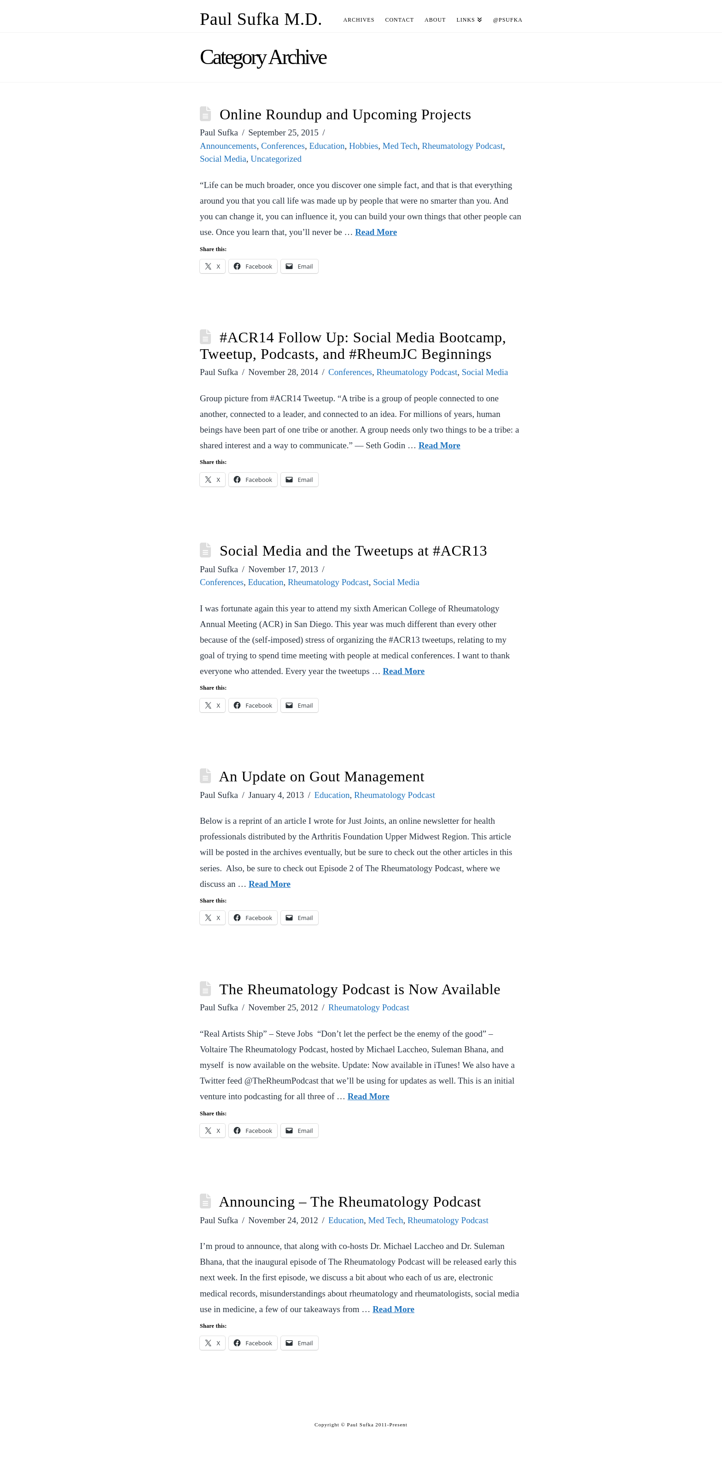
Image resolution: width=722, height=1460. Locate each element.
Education (326, 146)
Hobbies (363, 146)
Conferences (283, 146)
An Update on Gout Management (322, 776)
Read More (376, 232)
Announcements (228, 146)
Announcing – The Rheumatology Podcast (350, 1201)
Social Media (223, 159)
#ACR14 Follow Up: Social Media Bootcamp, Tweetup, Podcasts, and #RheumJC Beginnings (353, 345)
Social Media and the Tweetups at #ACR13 (353, 550)
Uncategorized (276, 159)
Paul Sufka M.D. (261, 19)
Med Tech (400, 146)
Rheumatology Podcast (462, 146)
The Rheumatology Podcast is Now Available (360, 989)
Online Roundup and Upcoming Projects (346, 114)
